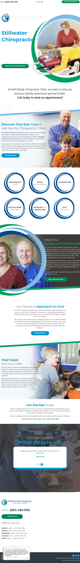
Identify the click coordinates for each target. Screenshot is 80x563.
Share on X (73, 556)
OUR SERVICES (10, 155)
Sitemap (77, 558)
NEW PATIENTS (40, 333)
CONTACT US (12, 516)
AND (39, 208)
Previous (38, 464)
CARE (15, 183)
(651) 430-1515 (11, 2)
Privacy (66, 558)
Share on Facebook (76, 556)
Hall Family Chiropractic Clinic (12, 132)
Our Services (45, 6)
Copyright (58, 558)
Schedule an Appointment (71, 1)
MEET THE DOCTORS (55, 279)
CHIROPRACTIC (15, 209)
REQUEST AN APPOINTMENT (15, 66)
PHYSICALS (64, 208)
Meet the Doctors (30, 6)
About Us (15, 6)
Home (5, 6)
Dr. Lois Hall (28, 139)
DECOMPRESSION (40, 183)
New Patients (59, 6)
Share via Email (78, 556)
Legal (62, 558)
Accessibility (71, 558)
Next (41, 464)
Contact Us (73, 6)
